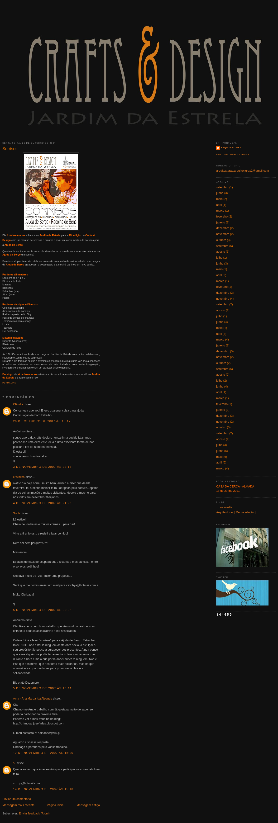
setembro (222, 187)
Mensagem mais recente (18, 805)
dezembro (222, 228)
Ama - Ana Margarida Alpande (32, 698)
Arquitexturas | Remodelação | (236, 512)
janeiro (220, 222)
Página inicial (55, 805)
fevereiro (222, 216)
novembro (222, 234)
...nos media (224, 507)
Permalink (9, 383)
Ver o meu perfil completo (234, 154)
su (14, 763)
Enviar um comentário (16, 799)
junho (219, 193)
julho (219, 257)
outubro (221, 240)
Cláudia (18, 404)
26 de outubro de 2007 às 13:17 (42, 421)
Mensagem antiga (88, 805)
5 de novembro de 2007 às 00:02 (42, 610)
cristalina (19, 477)
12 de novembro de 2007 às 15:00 (43, 753)
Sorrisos (9, 148)
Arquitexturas (231, 147)
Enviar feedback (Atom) (34, 813)
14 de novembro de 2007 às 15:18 (43, 789)
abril (219, 205)
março (220, 210)
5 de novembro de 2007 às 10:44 (42, 688)
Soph (16, 513)
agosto (220, 251)
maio (219, 199)
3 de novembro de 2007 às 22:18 (42, 466)
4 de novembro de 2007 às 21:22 (42, 503)
